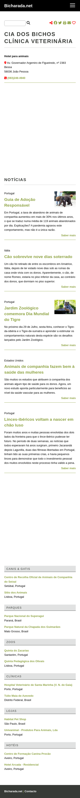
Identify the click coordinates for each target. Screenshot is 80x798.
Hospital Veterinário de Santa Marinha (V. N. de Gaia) (38, 684)
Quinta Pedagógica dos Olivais (24, 661)
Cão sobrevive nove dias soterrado (38, 256)
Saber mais (68, 235)
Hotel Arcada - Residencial (21, 764)
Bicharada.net (18, 5)
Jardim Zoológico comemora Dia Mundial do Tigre (26, 314)
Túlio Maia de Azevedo (18, 695)
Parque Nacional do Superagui (24, 616)
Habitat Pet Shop (15, 719)
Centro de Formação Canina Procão (27, 753)
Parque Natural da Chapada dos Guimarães (32, 626)
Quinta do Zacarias (16, 650)
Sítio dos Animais (15, 592)
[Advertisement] (40, 131)
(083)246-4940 (16, 78)
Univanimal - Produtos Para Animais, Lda (31, 730)
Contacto (30, 791)
